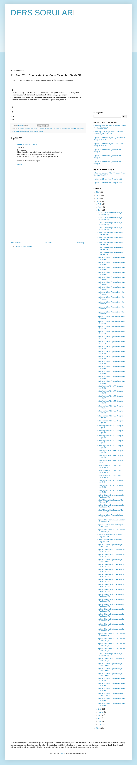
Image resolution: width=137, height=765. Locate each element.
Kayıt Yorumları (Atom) (24, 246)
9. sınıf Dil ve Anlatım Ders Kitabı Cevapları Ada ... (109, 466)
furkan (19, 144)
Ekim (100, 210)
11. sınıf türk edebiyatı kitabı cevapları (72, 129)
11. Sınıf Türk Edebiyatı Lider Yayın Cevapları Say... (109, 214)
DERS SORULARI (43, 12)
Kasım (100, 207)
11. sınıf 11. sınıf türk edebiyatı (27, 129)
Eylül (100, 709)
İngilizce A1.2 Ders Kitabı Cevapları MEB (108, 183)
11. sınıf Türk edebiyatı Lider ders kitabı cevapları (27, 131)
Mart (99, 718)
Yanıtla (19, 164)
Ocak (100, 724)
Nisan (100, 715)
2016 (98, 195)
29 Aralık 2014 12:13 (30, 144)
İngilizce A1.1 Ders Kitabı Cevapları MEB (108, 179)
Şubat (100, 721)
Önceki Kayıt (80, 243)
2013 (98, 728)
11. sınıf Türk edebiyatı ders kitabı (48, 129)
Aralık (100, 204)
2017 (98, 192)
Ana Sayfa (48, 243)
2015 (98, 198)
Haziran (101, 712)
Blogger (62, 753)
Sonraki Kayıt (16, 243)
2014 (98, 201)
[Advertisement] (33, 47)
